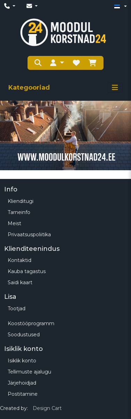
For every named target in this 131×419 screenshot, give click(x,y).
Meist (14, 223)
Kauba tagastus (27, 271)
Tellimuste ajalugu (29, 372)
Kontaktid (19, 260)
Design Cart (47, 408)
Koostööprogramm (31, 323)
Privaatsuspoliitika (29, 234)
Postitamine (23, 394)
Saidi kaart (20, 282)
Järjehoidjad (22, 383)
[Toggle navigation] (115, 87)
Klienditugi (20, 201)
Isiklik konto (22, 361)
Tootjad (16, 308)
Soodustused (24, 334)
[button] (57, 63)
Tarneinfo (19, 212)
